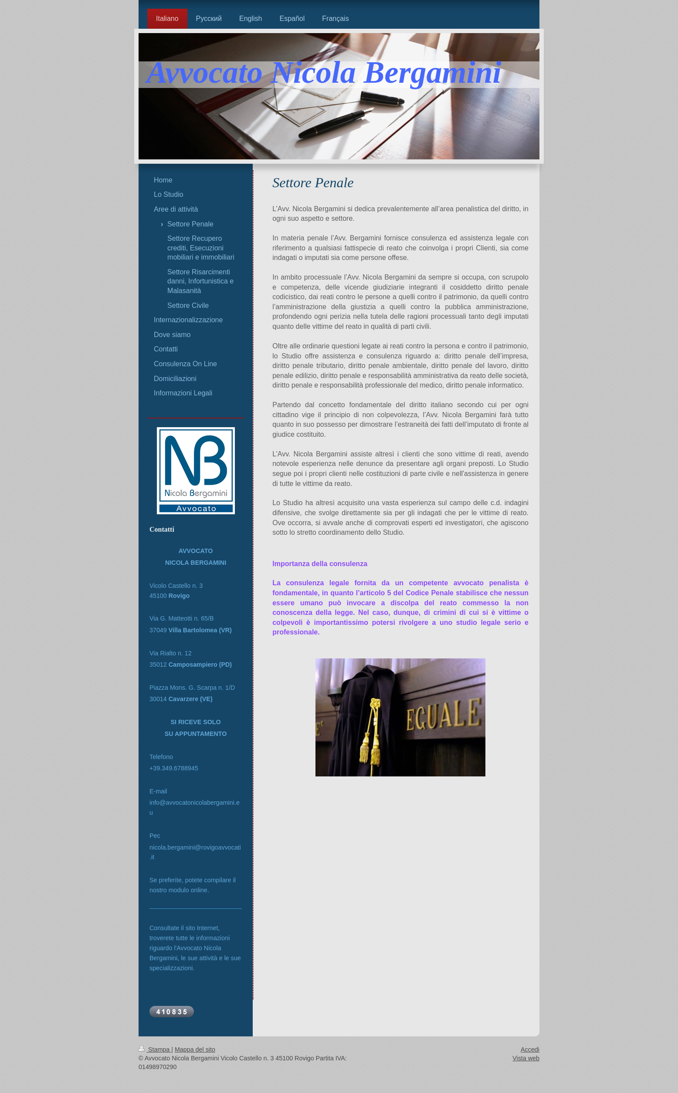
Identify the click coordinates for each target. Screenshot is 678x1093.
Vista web (525, 1058)
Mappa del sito (195, 1049)
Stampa (155, 1049)
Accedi (530, 1049)
